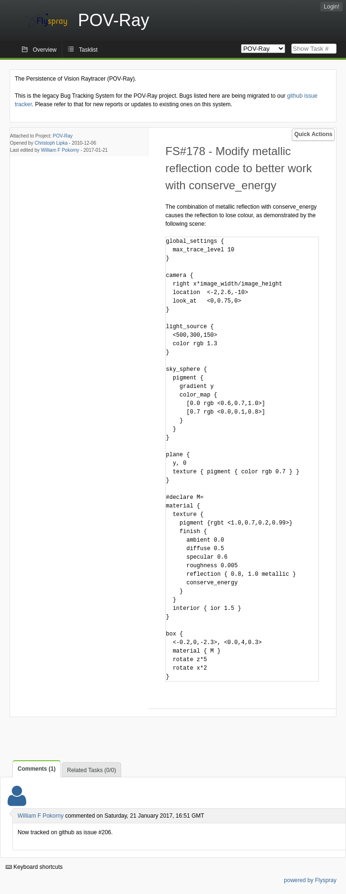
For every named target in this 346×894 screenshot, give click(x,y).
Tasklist (88, 49)
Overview (45, 49)
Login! (331, 6)
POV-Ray (63, 135)
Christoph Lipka (51, 143)
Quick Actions (313, 134)
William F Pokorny (60, 150)
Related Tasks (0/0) (91, 770)
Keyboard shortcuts (34, 867)
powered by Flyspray (310, 880)
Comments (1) (37, 768)
